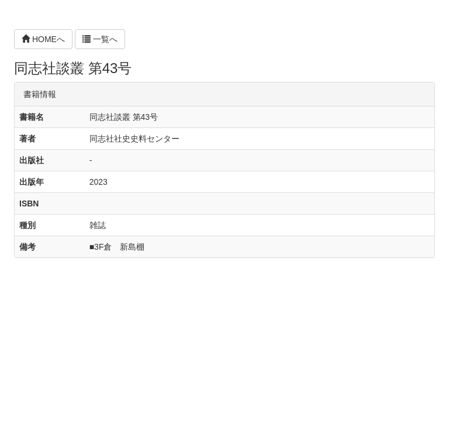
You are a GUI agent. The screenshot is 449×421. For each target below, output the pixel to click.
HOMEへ (43, 39)
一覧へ (100, 39)
